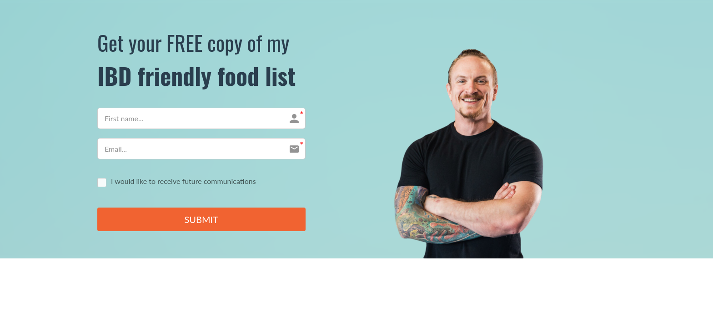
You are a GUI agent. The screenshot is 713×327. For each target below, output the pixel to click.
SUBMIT (201, 219)
